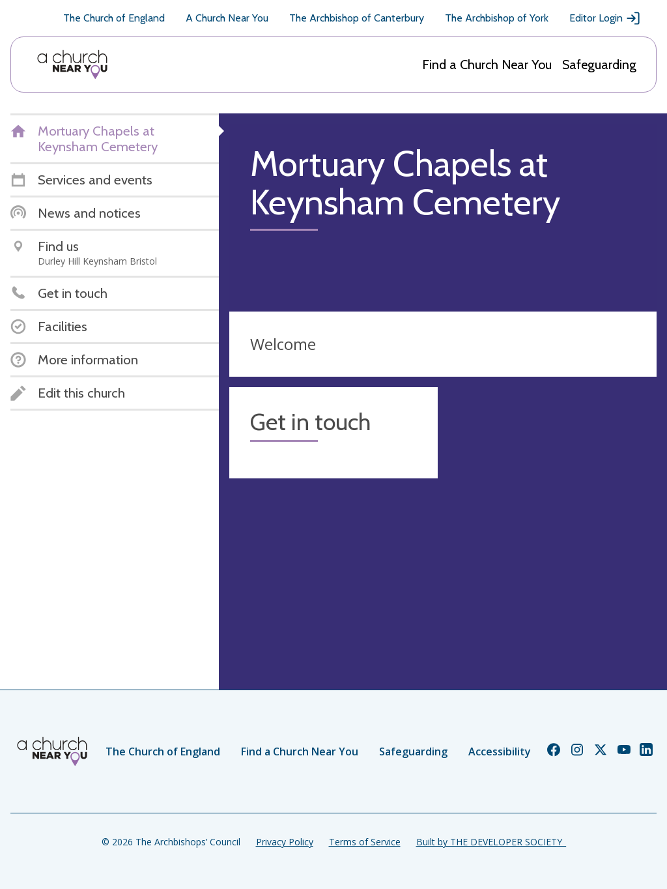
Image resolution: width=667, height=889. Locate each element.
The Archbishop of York (496, 18)
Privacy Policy (284, 842)
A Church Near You (227, 18)
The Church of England (114, 18)
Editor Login (605, 18)
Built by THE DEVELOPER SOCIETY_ (491, 842)
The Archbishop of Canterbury (356, 18)
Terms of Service (365, 842)
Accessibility (499, 751)
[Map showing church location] (552, 491)
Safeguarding (599, 64)
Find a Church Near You (487, 64)
